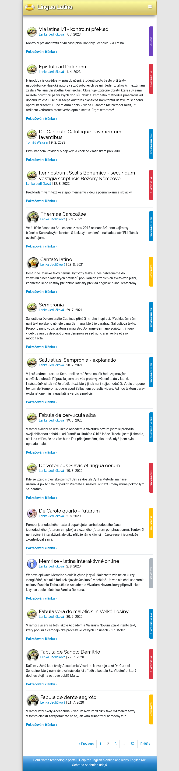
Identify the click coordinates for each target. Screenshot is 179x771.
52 (133, 744)
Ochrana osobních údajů (89, 765)
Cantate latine (56, 259)
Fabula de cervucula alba (67, 415)
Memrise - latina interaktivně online (79, 561)
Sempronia (51, 305)
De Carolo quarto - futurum (69, 511)
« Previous (86, 744)
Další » (145, 744)
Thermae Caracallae (63, 214)
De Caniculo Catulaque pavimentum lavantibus (80, 134)
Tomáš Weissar (37, 142)
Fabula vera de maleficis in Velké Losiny (84, 611)
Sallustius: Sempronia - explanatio (77, 360)
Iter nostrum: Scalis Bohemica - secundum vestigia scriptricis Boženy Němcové (87, 175)
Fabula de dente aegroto (68, 697)
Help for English (90, 760)
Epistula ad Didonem (62, 66)
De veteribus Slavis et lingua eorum (79, 465)
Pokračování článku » (41, 52)
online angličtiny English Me (125, 760)
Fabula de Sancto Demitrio (70, 652)
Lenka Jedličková (52, 34)
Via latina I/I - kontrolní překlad (74, 29)
